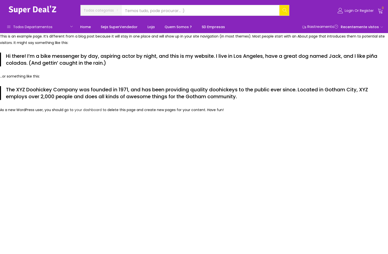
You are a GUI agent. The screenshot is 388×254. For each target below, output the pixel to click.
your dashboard (88, 109)
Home (85, 26)
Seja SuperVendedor (119, 26)
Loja (151, 26)
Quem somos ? (178, 26)
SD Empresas (213, 26)
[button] (101, 10)
